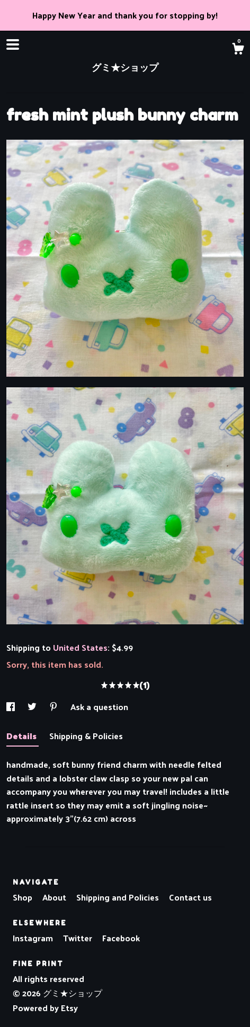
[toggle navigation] (12, 44)
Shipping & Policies (86, 735)
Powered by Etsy (45, 1007)
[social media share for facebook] (11, 706)
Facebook (121, 938)
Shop (23, 897)
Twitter (78, 938)
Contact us (190, 897)
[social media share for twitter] (33, 706)
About (55, 897)
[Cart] (238, 49)
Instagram (34, 938)
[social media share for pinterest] (54, 706)
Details (22, 735)
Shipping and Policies (118, 897)
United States (80, 647)
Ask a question (99, 706)
